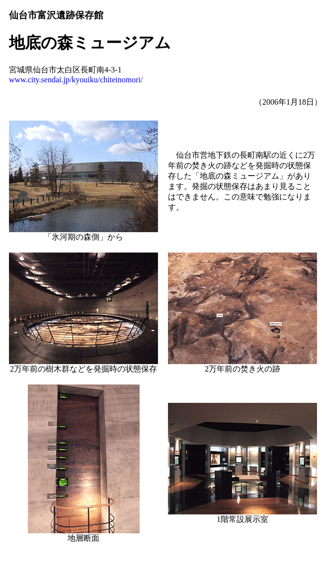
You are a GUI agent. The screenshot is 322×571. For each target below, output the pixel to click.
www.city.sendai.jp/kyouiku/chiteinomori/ (76, 79)
